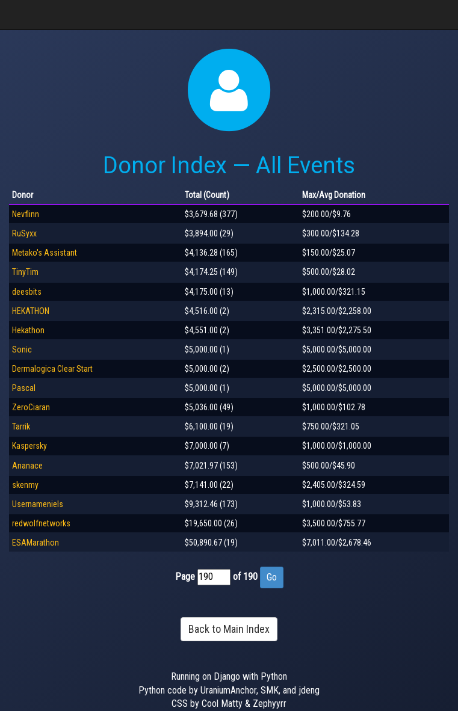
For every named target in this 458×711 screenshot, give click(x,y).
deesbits (27, 292)
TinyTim (25, 272)
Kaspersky (29, 446)
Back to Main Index (229, 629)
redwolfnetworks (41, 523)
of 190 (245, 576)
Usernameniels (37, 504)
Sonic (22, 349)
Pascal (24, 388)
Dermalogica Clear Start (52, 369)
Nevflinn (25, 214)
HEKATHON (30, 311)
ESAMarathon (35, 542)
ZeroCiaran (31, 407)
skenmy (25, 485)
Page (185, 576)
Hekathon (28, 330)
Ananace (27, 465)
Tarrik (21, 426)
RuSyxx (24, 233)
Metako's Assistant (44, 252)
